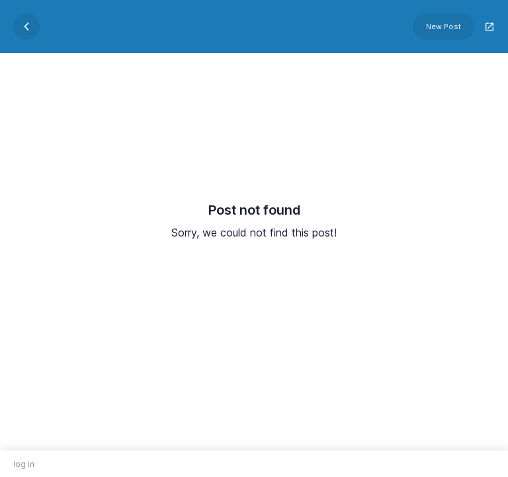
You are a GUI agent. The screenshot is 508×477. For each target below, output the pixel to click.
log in (23, 464)
